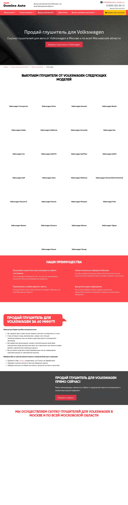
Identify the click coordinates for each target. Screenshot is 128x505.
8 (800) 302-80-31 (115, 5)
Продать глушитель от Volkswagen (64, 44)
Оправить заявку (66, 397)
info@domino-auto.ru (113, 2)
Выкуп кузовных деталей (83, 12)
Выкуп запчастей (45, 12)
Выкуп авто (9, 12)
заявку (21, 360)
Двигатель (63, 12)
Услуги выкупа (26, 12)
